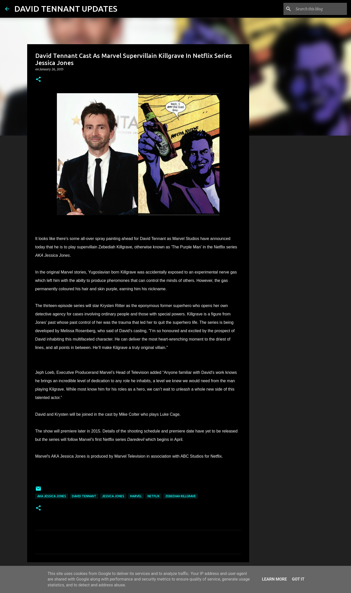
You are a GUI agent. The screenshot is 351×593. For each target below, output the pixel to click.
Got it (298, 579)
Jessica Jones (113, 496)
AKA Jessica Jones (51, 496)
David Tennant (84, 496)
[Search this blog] (320, 9)
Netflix (153, 496)
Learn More (274, 579)
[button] (38, 79)
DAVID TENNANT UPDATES (65, 8)
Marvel (136, 496)
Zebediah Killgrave (180, 496)
